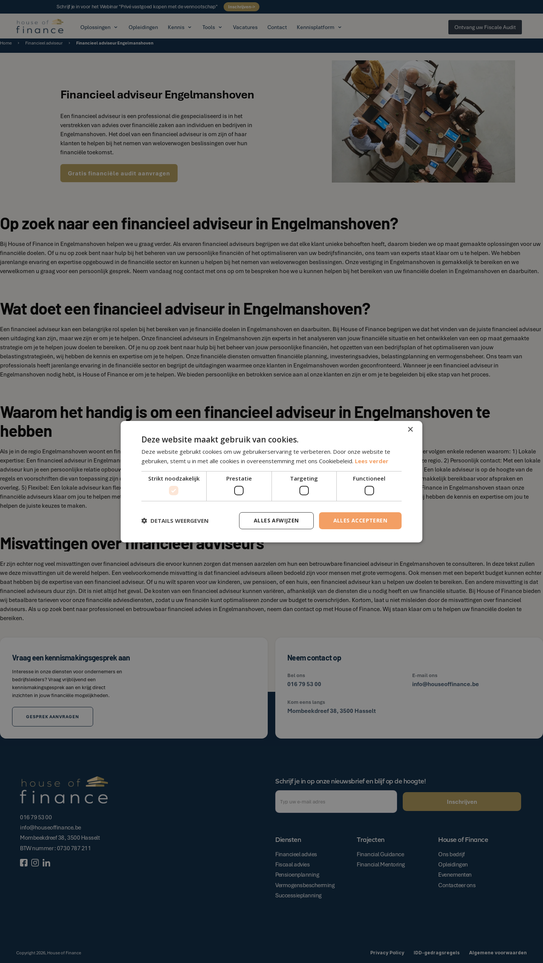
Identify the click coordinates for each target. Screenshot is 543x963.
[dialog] (271, 481)
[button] (175, 520)
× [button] (410, 429)
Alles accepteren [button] (360, 520)
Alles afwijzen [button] (276, 520)
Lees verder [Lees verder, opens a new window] (371, 461)
